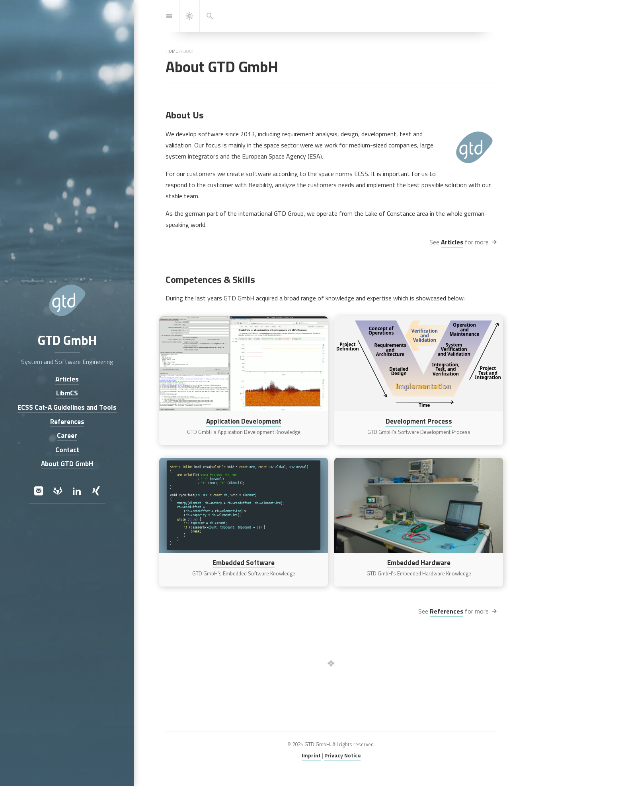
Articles (452, 242)
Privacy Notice (342, 755)
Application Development (243, 421)
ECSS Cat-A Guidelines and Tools (67, 407)
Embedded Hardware (418, 562)
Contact (67, 449)
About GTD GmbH (67, 464)
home (172, 51)
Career (67, 435)
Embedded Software (244, 562)
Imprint (311, 755)
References (446, 611)
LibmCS (67, 393)
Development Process (419, 421)
